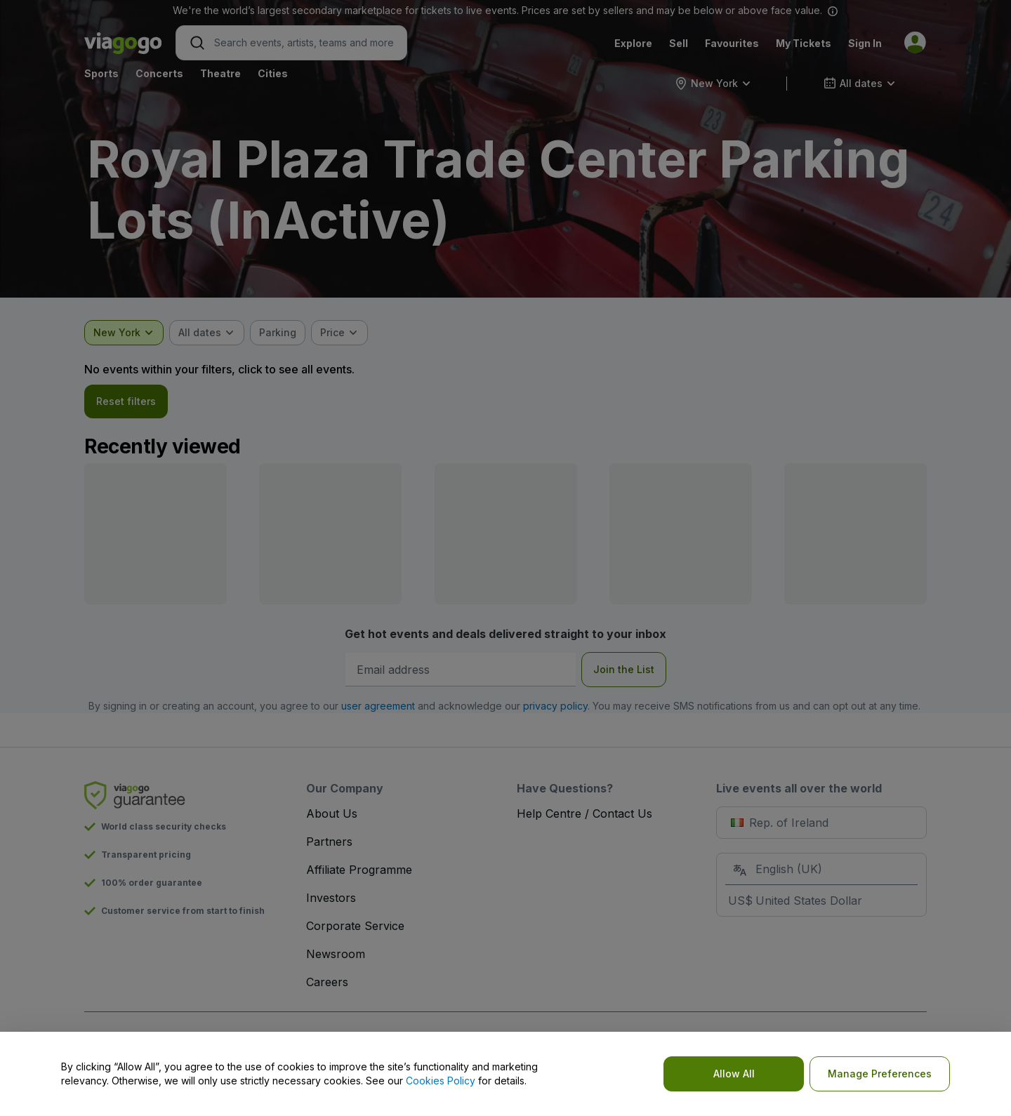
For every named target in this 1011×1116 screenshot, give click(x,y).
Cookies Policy (440, 1081)
